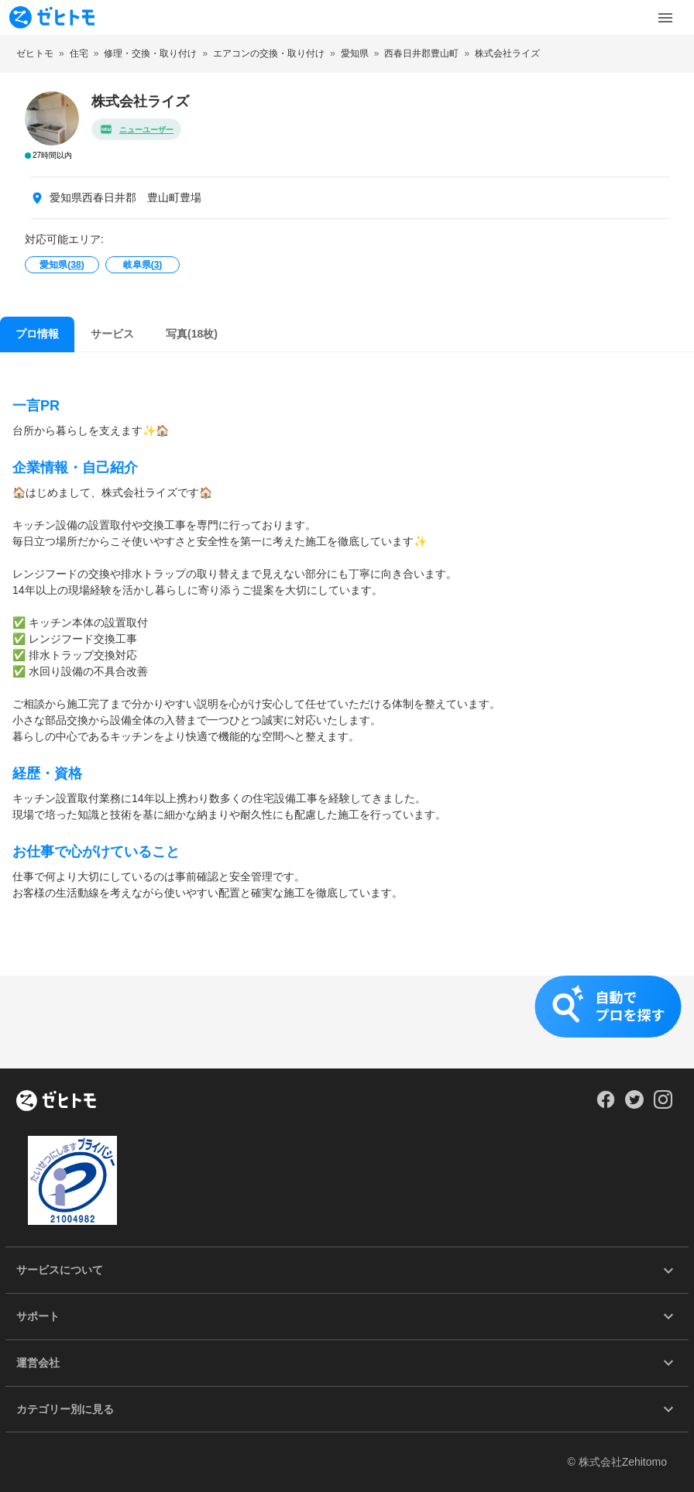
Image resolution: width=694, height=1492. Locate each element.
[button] (347, 1022)
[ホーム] (56, 1101)
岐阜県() (143, 264)
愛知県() (62, 264)
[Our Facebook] (605, 1105)
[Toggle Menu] (665, 18)
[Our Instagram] (663, 1105)
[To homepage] (52, 17)
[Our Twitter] (634, 1105)
